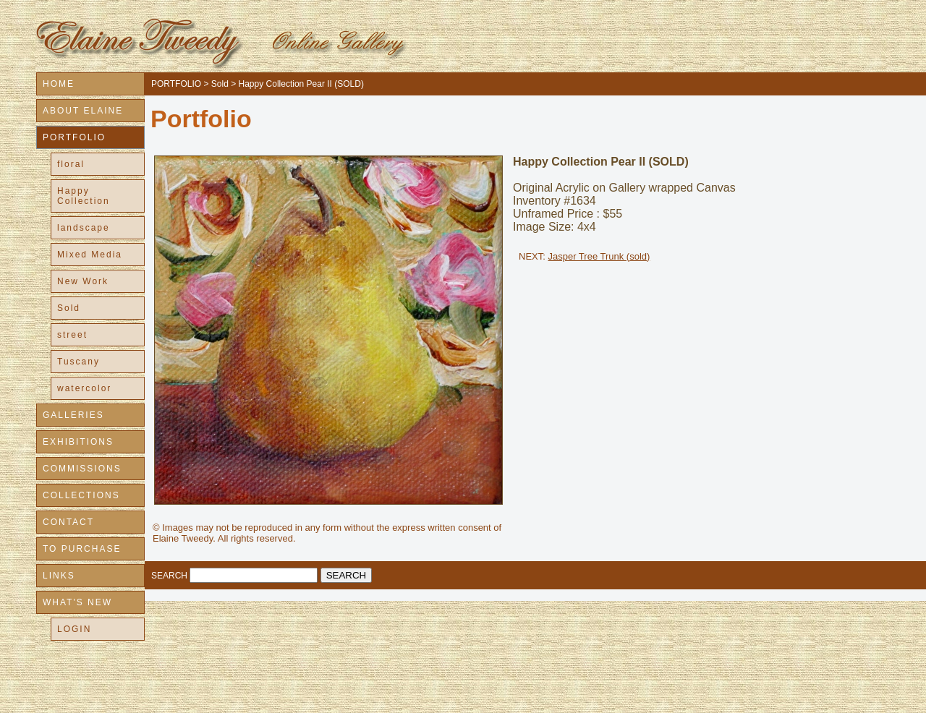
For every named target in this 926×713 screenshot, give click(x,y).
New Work (83, 281)
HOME (59, 84)
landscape (83, 228)
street (72, 335)
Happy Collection (83, 196)
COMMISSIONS (82, 469)
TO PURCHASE (82, 549)
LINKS (59, 576)
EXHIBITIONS (78, 442)
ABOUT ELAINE (83, 111)
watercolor (84, 388)
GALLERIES (73, 415)
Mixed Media (89, 254)
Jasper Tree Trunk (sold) (599, 256)
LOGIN (74, 629)
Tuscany (78, 361)
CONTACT (68, 522)
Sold (68, 308)
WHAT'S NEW (77, 602)
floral (71, 164)
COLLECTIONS (81, 495)
